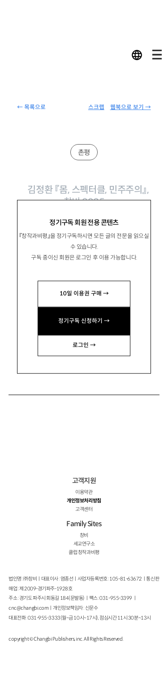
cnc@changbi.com (28, 608)
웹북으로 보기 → (130, 107)
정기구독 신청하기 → (84, 321)
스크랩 (96, 107)
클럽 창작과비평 (84, 552)
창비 (84, 535)
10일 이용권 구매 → (84, 293)
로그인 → (84, 345)
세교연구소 (84, 544)
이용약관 (83, 492)
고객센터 (83, 509)
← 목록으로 (31, 107)
